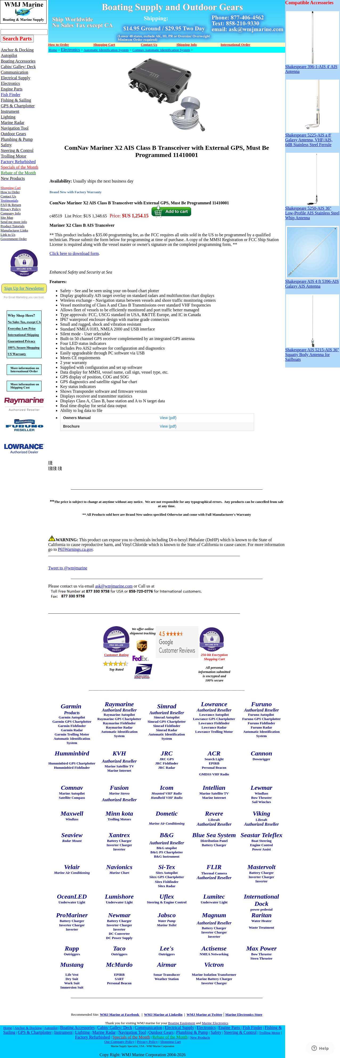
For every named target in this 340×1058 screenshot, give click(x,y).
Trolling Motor (269, 1033)
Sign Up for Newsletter (24, 288)
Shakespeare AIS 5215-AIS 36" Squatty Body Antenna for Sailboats (312, 353)
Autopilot (51, 1028)
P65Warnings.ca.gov (75, 549)
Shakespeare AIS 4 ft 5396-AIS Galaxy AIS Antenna (312, 281)
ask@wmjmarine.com (113, 586)
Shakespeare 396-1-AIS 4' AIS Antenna (312, 67)
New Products (200, 1037)
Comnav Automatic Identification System (161, 50)
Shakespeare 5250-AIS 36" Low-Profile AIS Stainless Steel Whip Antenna (312, 211)
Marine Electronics (215, 1023)
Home (53, 50)
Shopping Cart (170, 1042)
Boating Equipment (181, 1023)
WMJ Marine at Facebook (120, 1014)
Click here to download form (74, 253)
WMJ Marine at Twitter (204, 1014)
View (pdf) (168, 418)
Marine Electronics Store (243, 1014)
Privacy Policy (147, 1042)
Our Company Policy (119, 1042)
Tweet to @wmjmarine (67, 568)
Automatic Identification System (106, 50)
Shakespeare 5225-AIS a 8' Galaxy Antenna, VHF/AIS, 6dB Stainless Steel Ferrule (312, 138)
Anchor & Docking (28, 1028)
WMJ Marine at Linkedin (163, 1014)
